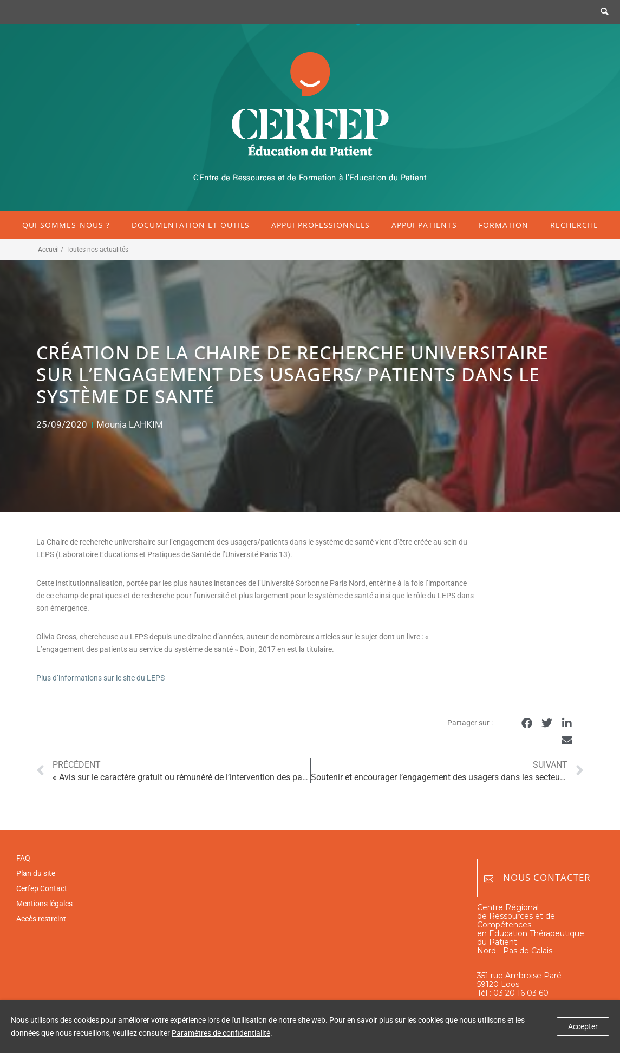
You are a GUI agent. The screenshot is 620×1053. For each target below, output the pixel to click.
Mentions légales (44, 903)
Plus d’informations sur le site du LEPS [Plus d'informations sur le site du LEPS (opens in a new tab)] (100, 677)
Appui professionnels (320, 225)
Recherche (574, 225)
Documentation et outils (191, 225)
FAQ (23, 858)
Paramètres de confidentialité (221, 1033)
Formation (503, 225)
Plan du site (35, 873)
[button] (527, 723)
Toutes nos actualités (97, 249)
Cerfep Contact (41, 888)
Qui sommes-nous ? (66, 225)
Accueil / (50, 249)
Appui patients (424, 225)
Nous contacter (537, 878)
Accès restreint (41, 918)
